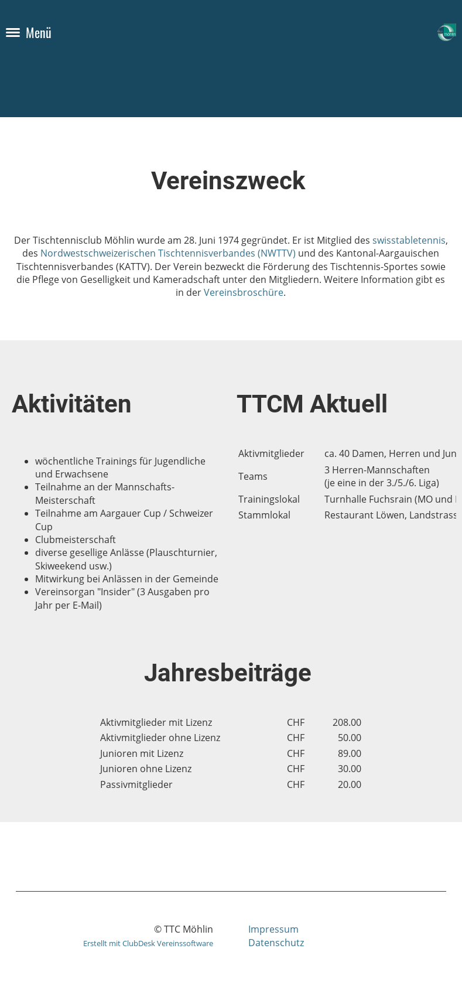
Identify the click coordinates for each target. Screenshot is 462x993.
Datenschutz (276, 942)
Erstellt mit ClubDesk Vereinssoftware (148, 943)
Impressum (273, 929)
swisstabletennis (409, 240)
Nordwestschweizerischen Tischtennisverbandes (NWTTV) (168, 253)
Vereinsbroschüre (243, 292)
